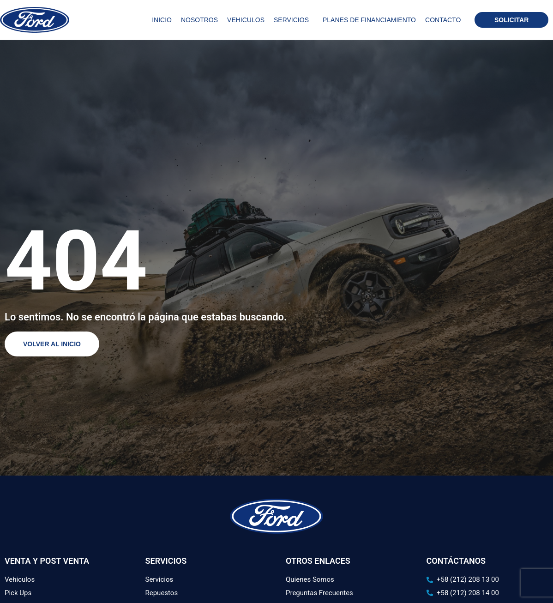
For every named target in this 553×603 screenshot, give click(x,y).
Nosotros (199, 20)
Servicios (293, 19)
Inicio (162, 20)
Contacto (443, 20)
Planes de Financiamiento (369, 20)
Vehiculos (245, 20)
